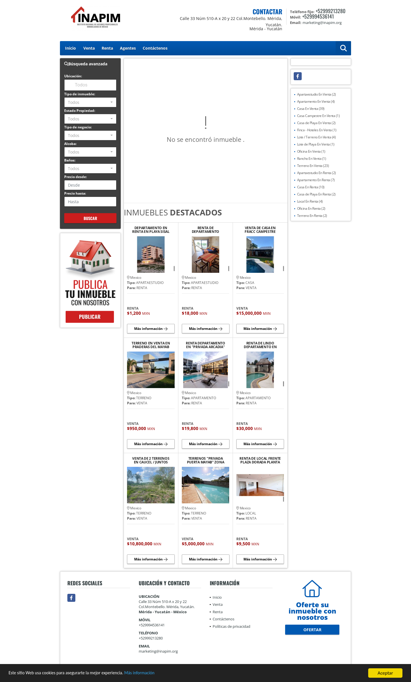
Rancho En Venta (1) (311, 158)
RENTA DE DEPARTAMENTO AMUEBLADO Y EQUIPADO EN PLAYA (205, 229)
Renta (107, 48)
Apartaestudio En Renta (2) (316, 172)
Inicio (70, 48)
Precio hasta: (75, 193)
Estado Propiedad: (79, 110)
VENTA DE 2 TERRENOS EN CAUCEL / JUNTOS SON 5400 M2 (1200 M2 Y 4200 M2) (150, 460)
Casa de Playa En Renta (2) (316, 194)
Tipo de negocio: (78, 127)
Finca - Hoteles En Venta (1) (317, 130)
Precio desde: (75, 176)
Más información (152, 674)
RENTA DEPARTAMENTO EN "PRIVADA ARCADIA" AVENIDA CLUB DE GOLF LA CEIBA (205, 345)
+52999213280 (330, 11)
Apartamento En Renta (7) (316, 179)
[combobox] (90, 102)
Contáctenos (155, 48)
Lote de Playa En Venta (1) (316, 144)
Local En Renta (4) (310, 201)
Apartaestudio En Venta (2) (316, 94)
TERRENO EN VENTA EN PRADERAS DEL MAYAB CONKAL (151, 345)
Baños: (69, 160)
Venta (89, 48)
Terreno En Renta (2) (312, 215)
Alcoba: (70, 143)
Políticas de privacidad (231, 626)
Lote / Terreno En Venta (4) (316, 137)
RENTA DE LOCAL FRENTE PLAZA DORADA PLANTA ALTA (260, 460)
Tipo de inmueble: (79, 94)
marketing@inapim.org (158, 651)
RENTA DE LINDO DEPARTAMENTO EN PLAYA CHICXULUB (260, 345)
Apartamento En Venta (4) (316, 101)
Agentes (128, 48)
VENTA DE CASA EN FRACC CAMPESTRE (260, 229)
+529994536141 (318, 16)
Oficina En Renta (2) (311, 208)
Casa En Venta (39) (311, 108)
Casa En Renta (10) (311, 187)
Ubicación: (73, 76)
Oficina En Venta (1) (311, 151)
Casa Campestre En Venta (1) (318, 115)
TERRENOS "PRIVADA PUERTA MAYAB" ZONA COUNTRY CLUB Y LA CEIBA (205, 460)
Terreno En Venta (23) (313, 165)
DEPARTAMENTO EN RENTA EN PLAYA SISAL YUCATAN (151, 229)
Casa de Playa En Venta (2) (316, 122)
